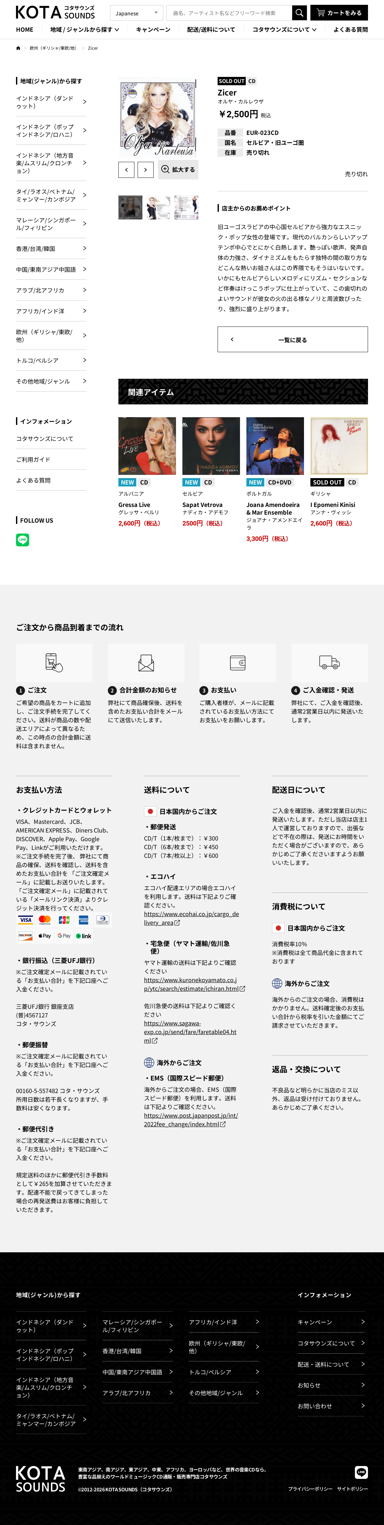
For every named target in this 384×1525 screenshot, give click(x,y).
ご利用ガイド (33, 459)
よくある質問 (33, 480)
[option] (158, 117)
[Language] (136, 13)
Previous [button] (126, 170)
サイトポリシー (352, 1488)
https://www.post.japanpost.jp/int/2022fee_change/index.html (191, 1119)
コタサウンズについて (45, 439)
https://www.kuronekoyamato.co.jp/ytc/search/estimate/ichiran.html (191, 983)
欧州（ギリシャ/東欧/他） (54, 48)
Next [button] (146, 170)
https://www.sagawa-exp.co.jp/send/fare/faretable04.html (190, 1031)
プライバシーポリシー (310, 1488)
